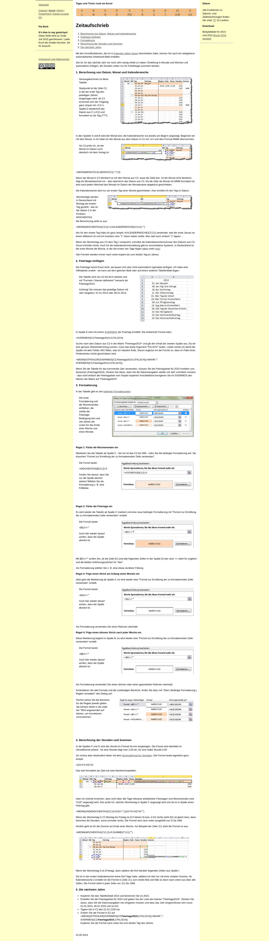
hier (157, 248)
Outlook (43, 10)
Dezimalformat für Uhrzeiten (137, 755)
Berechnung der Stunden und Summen (101, 43)
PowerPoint (45, 13)
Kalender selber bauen (126, 53)
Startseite (44, 4)
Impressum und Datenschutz (54, 59)
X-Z (190, 14)
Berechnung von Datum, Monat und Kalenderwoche (108, 33)
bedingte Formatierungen (116, 391)
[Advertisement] (213, 100)
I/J (177, 10)
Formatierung (87, 40)
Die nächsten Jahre (90, 47)
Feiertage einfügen (90, 37)
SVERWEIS (111, 332)
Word (60, 10)
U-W (177, 14)
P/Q (130, 14)
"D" (214, 20)
